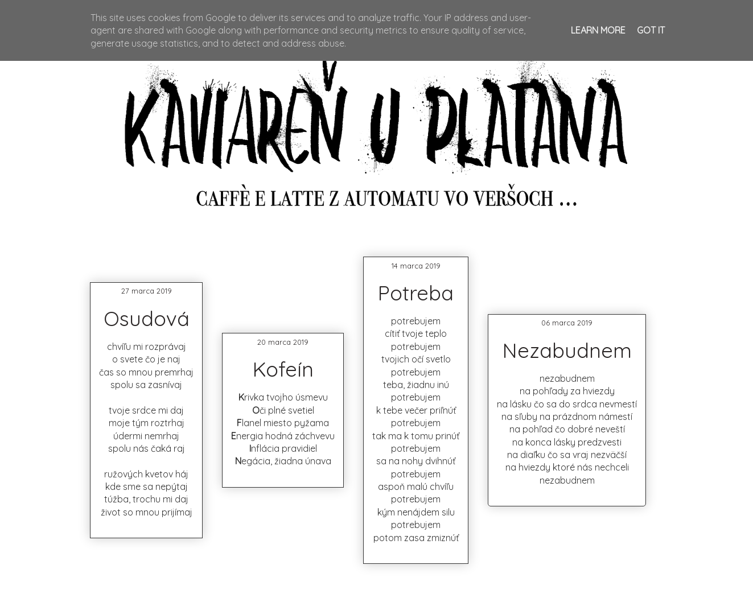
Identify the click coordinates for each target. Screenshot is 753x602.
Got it (651, 30)
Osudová (147, 318)
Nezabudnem (567, 350)
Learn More (598, 30)
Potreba (416, 293)
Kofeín (283, 369)
